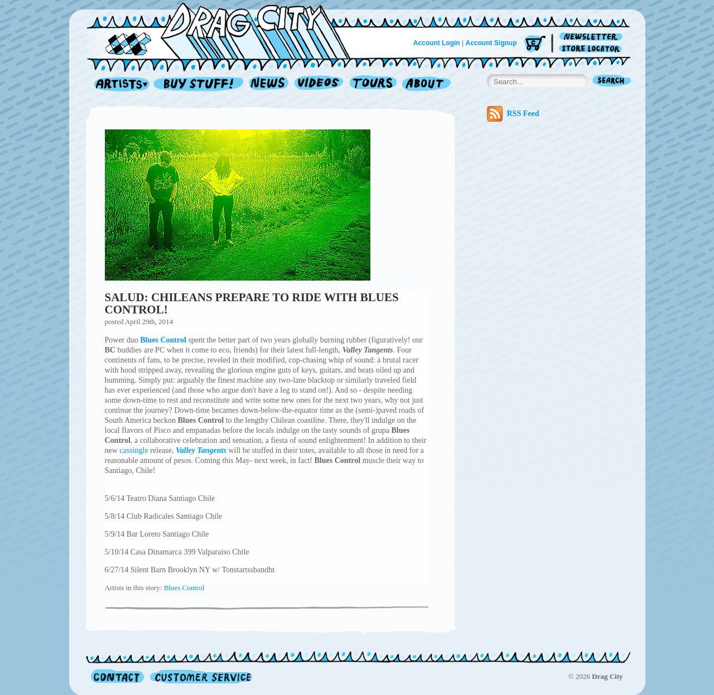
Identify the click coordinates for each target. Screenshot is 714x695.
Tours (373, 84)
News (269, 84)
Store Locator (593, 49)
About (426, 84)
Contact (117, 676)
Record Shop (199, 84)
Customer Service (200, 676)
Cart (535, 44)
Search (612, 82)
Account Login (436, 43)
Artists (118, 84)
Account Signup (491, 43)
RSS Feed (513, 114)
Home (225, 30)
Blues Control (184, 587)
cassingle (133, 450)
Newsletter (593, 37)
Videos (319, 84)
